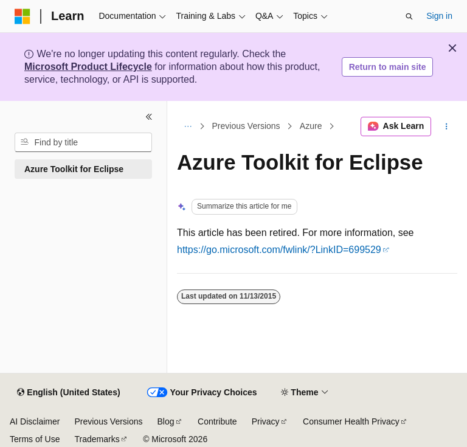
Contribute (217, 421)
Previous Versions (246, 126)
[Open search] (409, 16)
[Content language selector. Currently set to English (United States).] (68, 393)
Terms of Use (35, 439)
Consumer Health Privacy (351, 421)
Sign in (439, 16)
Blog (166, 421)
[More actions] (446, 126)
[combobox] (83, 142)
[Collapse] (149, 117)
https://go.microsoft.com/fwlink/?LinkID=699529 (279, 249)
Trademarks (96, 439)
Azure (311, 126)
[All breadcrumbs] (187, 126)
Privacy (266, 421)
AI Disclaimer (35, 421)
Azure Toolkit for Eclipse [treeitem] (73, 169)
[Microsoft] (22, 16)
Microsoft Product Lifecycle (88, 66)
